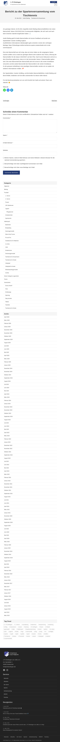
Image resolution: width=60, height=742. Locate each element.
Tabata (7, 302)
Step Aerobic (8, 298)
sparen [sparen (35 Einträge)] (6, 634)
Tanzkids (7, 305)
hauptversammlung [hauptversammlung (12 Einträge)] (30, 629)
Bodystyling (8, 228)
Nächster (54, 100)
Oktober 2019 (7, 554)
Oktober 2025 (7, 336)
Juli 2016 (6, 602)
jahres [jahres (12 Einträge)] (45, 629)
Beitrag (6, 189)
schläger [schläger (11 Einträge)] (51, 631)
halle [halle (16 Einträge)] (13, 629)
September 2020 (8, 522)
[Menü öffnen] (55, 4)
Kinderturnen (8, 250)
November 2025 (8, 333)
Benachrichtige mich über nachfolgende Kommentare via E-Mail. (24, 163)
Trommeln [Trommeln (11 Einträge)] (21, 636)
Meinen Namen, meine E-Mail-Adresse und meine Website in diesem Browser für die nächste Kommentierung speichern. (30, 159)
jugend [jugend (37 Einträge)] (11, 631)
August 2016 (7, 599)
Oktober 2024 (7, 375)
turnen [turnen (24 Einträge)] (28, 636)
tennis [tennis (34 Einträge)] (39, 634)
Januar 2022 (7, 480)
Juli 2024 (6, 384)
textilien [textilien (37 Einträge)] (46, 634)
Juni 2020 (6, 532)
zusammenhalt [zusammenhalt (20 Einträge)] (8, 638)
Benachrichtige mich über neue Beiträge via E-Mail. (20, 167)
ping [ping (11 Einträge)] (36, 631)
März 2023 (7, 436)
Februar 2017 (7, 590)
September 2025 (8, 339)
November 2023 (8, 410)
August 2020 (7, 525)
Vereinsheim (7, 282)
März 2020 (7, 541)
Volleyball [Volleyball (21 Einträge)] (41, 636)
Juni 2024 (6, 387)
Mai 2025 (6, 352)
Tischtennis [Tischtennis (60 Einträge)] (7, 636)
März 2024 (7, 397)
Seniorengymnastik (10, 253)
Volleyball (7, 263)
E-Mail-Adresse (8, 143)
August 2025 (7, 342)
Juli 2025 (6, 346)
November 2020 (8, 516)
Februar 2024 (7, 400)
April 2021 (6, 506)
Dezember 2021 (8, 484)
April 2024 (6, 394)
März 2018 (7, 577)
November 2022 (8, 448)
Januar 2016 (7, 606)
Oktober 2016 (7, 596)
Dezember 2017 (8, 583)
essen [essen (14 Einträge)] (20, 627)
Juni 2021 (6, 503)
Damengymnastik (9, 231)
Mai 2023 (6, 429)
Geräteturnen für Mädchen (12, 241)
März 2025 (7, 359)
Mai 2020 (6, 535)
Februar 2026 (7, 323)
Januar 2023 (7, 442)
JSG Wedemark (9, 205)
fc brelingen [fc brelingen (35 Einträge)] (34, 627)
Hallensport (7, 221)
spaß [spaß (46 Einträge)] (12, 634)
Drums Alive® (8, 285)
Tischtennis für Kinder (10, 260)
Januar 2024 (7, 403)
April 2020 (6, 538)
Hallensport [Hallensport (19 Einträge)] (20, 629)
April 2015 (6, 612)
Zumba (7, 273)
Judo (6, 247)
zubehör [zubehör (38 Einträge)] (48, 636)
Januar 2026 (7, 326)
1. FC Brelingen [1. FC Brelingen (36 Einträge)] (8, 624)
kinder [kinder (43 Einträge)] (16, 631)
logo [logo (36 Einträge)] (22, 631)
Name (5, 135)
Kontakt (54, 2)
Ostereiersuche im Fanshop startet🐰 (12, 708)
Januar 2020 (7, 548)
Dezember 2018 (8, 574)
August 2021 (7, 497)
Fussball (6, 192)
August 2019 (7, 561)
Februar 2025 (7, 362)
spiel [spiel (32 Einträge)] (17, 634)
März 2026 (7, 320)
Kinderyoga (8, 292)
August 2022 (7, 458)
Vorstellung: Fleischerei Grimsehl (11, 719)
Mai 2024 (6, 391)
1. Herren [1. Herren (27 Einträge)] (17, 624)
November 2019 (8, 551)
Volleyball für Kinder (10, 266)
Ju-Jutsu (7, 244)
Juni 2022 (6, 464)
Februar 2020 (7, 545)
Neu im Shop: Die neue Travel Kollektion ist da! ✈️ (16, 713)
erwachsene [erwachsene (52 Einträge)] (13, 627)
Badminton (8, 224)
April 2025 (6, 355)
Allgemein (6, 186)
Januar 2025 (7, 365)
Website (5, 150)
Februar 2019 (7, 570)
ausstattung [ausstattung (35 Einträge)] (25, 624)
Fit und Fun (8, 237)
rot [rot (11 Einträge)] (45, 631)
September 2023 (8, 416)
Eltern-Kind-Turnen (10, 234)
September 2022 (8, 455)
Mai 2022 (6, 468)
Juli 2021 (6, 500)
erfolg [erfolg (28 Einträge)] (5, 627)
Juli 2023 (6, 423)
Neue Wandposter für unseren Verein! (12, 730)
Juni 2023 (6, 426)
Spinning (7, 295)
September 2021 (8, 493)
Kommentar (7, 118)
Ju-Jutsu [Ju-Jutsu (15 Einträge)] (52, 629)
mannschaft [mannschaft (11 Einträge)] (29, 631)
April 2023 (6, 432)
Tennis (5, 279)
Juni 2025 (6, 349)
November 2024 (8, 371)
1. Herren (7, 196)
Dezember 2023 (8, 407)
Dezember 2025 (8, 330)
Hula (6, 289)
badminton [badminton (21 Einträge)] (33, 624)
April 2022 (6, 471)
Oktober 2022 (7, 452)
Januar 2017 (7, 593)
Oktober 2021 (7, 490)
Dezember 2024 (8, 368)
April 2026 (6, 317)
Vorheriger (6, 100)
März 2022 (7, 474)
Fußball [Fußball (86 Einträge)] (48, 627)
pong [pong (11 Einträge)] (41, 631)
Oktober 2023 (7, 413)
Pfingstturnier (10, 212)
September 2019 (8, 558)
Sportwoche (8, 218)
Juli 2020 (6, 529)
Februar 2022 (7, 477)
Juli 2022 (6, 461)
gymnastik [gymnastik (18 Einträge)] (6, 629)
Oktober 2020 (7, 519)
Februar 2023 (7, 439)
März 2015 (7, 615)
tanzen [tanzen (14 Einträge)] (34, 634)
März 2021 (7, 509)
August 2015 (7, 609)
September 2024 (8, 378)
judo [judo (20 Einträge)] (5, 631)
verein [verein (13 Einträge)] (34, 636)
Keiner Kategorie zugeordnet (11, 276)
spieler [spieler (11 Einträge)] (22, 634)
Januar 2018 (7, 580)
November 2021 (8, 487)
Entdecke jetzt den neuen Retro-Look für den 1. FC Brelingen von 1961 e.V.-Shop (23, 724)
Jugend (7, 208)
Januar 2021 (7, 513)
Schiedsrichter (9, 215)
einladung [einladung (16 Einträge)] (50, 624)
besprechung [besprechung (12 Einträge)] (42, 624)
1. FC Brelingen (15, 2)
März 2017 (7, 586)
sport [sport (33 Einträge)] (28, 634)
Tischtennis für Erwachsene (38, 18)
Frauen (7, 202)
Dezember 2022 (8, 445)
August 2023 (7, 419)
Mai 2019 (6, 564)
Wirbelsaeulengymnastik (11, 269)
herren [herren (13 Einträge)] (40, 629)
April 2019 (6, 567)
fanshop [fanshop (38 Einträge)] (27, 627)
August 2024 (7, 381)
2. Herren (7, 199)
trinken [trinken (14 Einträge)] (14, 636)
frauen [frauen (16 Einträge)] (41, 627)
